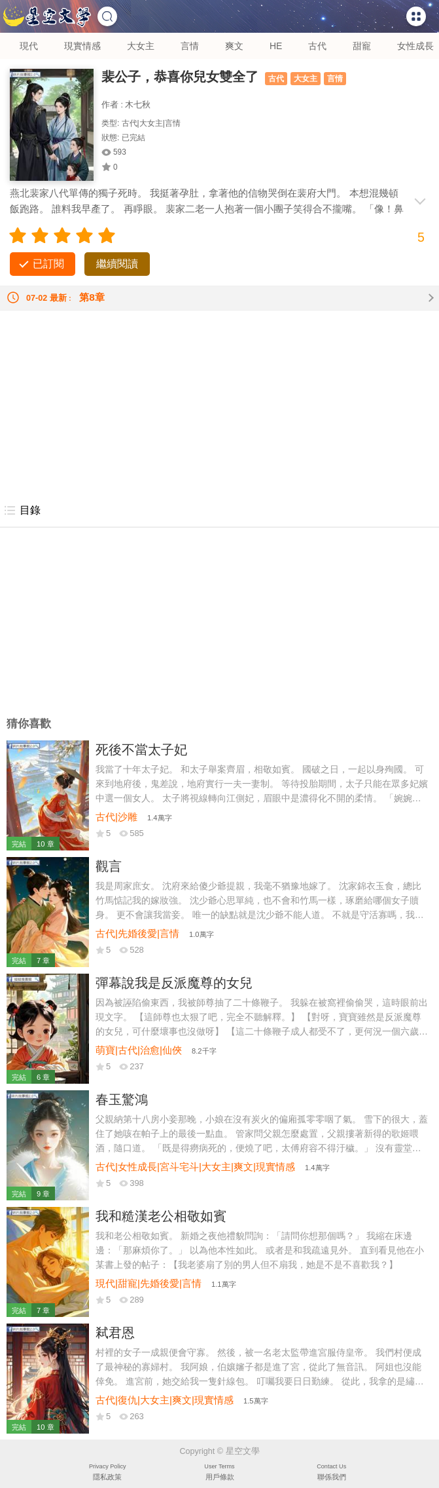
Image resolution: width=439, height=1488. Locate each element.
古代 (317, 46)
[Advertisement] (219, 402)
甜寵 (362, 46)
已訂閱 (48, 263)
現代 (29, 46)
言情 (190, 46)
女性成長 (415, 46)
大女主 (140, 46)
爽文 (234, 46)
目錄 (22, 510)
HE (276, 46)
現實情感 (82, 46)
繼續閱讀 (117, 263)
